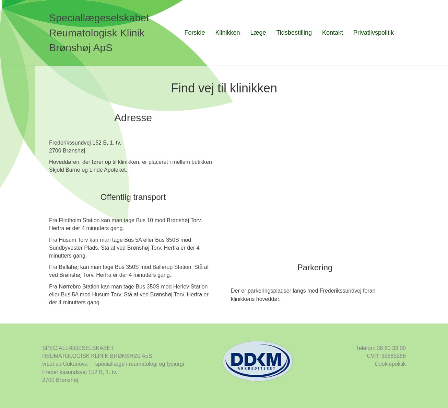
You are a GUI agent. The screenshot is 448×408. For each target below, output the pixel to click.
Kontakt (332, 32)
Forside (194, 32)
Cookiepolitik (390, 364)
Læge (258, 32)
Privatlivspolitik (373, 32)
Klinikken (227, 32)
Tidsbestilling (294, 32)
